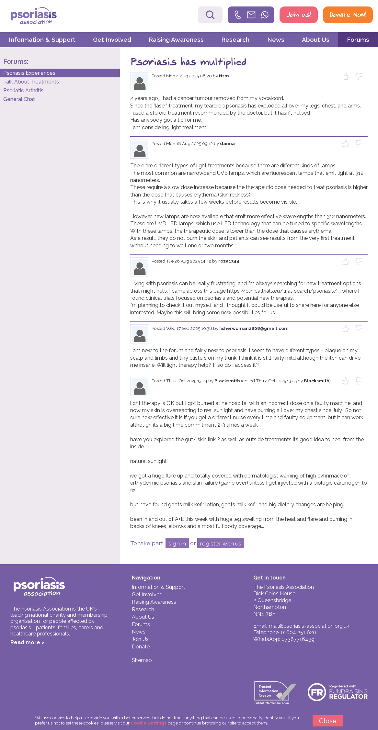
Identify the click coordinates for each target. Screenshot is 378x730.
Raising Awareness (176, 39)
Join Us (140, 639)
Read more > (27, 642)
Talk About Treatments (31, 82)
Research (235, 39)
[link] (251, 14)
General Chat (19, 99)
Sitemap (142, 660)
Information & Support (42, 39)
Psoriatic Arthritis (23, 90)
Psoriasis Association (47, 16)
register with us (220, 543)
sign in (177, 543)
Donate (141, 647)
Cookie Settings (148, 722)
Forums (358, 39)
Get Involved (112, 39)
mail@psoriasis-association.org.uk (309, 626)
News (275, 39)
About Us (315, 39)
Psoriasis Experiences (29, 73)
